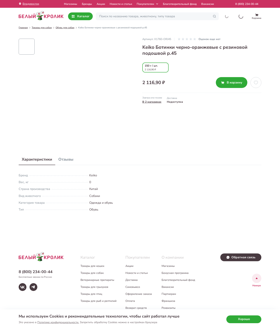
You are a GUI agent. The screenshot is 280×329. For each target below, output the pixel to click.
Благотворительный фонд (180, 4)
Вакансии (207, 4)
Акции (101, 4)
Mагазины (70, 4)
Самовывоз (132, 287)
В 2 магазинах (151, 102)
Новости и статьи (121, 4)
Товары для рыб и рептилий (98, 301)
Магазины (168, 266)
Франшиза (168, 301)
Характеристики (37, 159)
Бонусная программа (175, 273)
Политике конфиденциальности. (58, 322)
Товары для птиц (91, 294)
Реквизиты (168, 308)
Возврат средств (136, 308)
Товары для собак (92, 273)
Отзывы (66, 159)
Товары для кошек (92, 266)
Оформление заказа (138, 294)
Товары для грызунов (94, 287)
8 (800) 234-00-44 (246, 4)
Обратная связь (241, 257)
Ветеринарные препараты (97, 280)
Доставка (131, 280)
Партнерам (169, 294)
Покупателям (148, 4)
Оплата (130, 301)
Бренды (87, 4)
